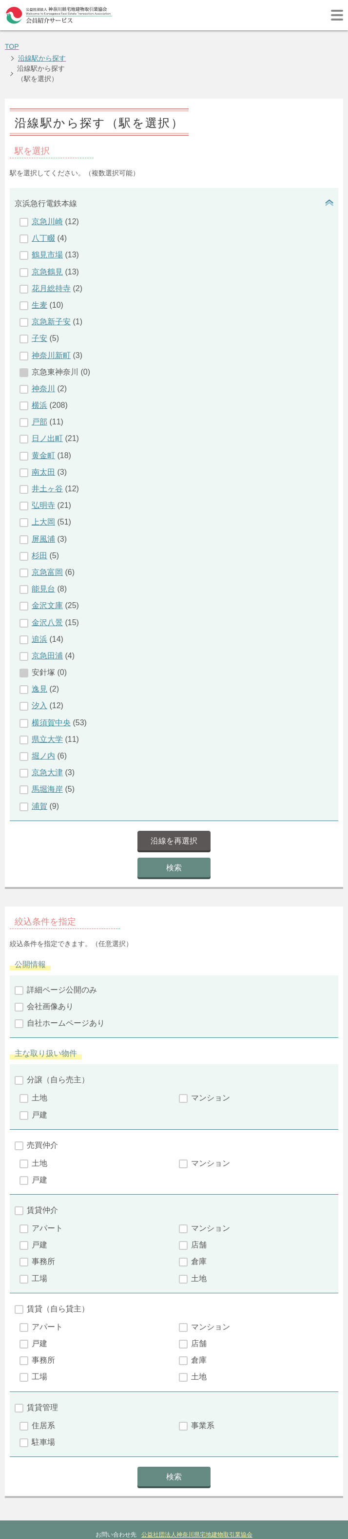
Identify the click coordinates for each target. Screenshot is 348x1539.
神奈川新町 (51, 323)
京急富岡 (47, 540)
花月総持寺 (51, 256)
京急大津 (47, 740)
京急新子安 (51, 289)
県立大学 (47, 707)
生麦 (39, 273)
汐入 (39, 673)
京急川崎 (47, 189)
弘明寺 (43, 473)
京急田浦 (47, 623)
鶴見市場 (47, 222)
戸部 (39, 389)
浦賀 (39, 774)
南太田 (43, 440)
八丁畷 (43, 206)
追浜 (39, 607)
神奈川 (43, 356)
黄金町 (43, 423)
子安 (39, 306)
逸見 (39, 657)
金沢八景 (47, 590)
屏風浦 (43, 507)
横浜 (39, 373)
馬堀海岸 (47, 757)
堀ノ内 (43, 723)
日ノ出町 (47, 406)
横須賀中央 (51, 690)
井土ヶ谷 (47, 456)
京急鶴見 (47, 239)
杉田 (39, 523)
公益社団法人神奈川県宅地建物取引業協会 (196, 1502)
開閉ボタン (328, 171)
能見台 (43, 556)
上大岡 (43, 489)
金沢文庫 (47, 573)
